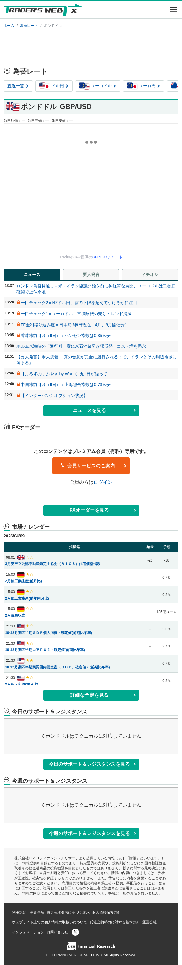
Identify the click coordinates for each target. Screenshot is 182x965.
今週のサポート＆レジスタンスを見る (92, 833)
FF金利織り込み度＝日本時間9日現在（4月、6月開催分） (75, 324)
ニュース (32, 274)
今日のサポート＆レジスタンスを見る (92, 764)
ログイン (103, 482)
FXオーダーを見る (102, 510)
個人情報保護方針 (106, 912)
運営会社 (149, 922)
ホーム (9, 26)
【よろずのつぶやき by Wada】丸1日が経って (64, 373)
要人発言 (91, 274)
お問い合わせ (57, 932)
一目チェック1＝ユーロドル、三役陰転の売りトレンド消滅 (76, 313)
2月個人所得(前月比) (21, 684)
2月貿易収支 (15, 615)
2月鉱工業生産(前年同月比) (27, 598)
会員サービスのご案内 (93, 465)
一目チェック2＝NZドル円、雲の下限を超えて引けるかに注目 (79, 302)
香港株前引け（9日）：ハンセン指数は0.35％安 (66, 335)
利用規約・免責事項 (28, 912)
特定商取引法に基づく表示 (68, 912)
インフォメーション (28, 932)
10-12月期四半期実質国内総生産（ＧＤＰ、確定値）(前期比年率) (57, 667)
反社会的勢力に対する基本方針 (115, 922)
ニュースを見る (104, 410)
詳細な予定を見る (103, 695)
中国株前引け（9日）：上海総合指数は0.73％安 (66, 384)
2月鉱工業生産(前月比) (23, 581)
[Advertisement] (91, 46)
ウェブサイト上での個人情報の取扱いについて (49, 922)
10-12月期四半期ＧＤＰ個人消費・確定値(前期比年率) (48, 633)
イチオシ (150, 274)
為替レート (29, 26)
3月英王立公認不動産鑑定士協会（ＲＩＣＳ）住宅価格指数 (52, 564)
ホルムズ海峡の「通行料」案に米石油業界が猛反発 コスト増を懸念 (81, 346)
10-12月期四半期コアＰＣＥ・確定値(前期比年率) (45, 650)
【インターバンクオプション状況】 (54, 395)
